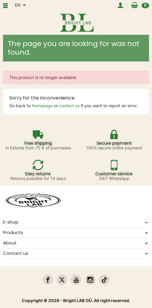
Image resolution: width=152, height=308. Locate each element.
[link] (48, 279)
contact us (69, 105)
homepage (42, 105)
